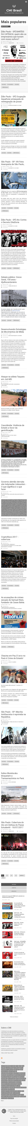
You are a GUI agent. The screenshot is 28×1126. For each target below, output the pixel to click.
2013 (20, 1065)
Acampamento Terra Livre (7, 1069)
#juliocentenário (5, 1065)
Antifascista (4, 1080)
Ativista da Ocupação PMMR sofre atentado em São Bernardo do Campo (13, 896)
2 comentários (10, 84)
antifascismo (23, 1078)
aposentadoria (12, 1082)
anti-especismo (11, 1078)
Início (14, 1116)
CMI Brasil (14, 10)
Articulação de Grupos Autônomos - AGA (11, 1085)
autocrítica (23, 1096)
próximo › (22, 875)
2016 (23, 1065)
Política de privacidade (14, 1120)
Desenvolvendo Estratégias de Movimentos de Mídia (13, 330)
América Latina (10, 1074)
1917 (17, 1065)
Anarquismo (14, 1076)
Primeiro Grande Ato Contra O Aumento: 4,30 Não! (19, 954)
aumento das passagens (7, 1096)
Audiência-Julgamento (15, 1094)
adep (21, 1069)
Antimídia (10, 1080)
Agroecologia (5, 1071)
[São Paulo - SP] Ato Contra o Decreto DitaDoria (13, 221)
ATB (23, 1091)
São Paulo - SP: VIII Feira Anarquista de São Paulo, (12, 162)
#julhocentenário (16, 310)
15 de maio (13, 1065)
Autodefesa (4, 1098)
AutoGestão (10, 1098)
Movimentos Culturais (14, 168)
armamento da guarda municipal (9, 1083)
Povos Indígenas (5, 384)
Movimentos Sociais (16, 105)
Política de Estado (9, 435)
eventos (14, 887)
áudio (22, 1094)
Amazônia (4, 1074)
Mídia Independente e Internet (15, 335)
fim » (3, 877)
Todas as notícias (14, 1016)
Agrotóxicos (12, 1071)
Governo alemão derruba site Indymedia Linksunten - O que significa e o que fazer (13, 486)
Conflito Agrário (12, 662)
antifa (17, 1078)
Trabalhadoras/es (13, 285)
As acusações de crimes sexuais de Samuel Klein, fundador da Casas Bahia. (13, 600)
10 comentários (10, 364)
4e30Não (3, 1067)
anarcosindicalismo (6, 1076)
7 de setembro (9, 1067)
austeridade (16, 1096)
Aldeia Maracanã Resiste (7, 1073)
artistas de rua (5, 1087)
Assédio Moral (11, 1089)
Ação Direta (16, 1069)
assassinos (4, 1089)
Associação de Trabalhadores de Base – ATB (11, 1091)
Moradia (10, 105)
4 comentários (10, 469)
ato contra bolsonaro (7, 1092)
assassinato (12, 1087)
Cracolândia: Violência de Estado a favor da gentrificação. (12, 428)
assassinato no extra (21, 1087)
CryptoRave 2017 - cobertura (9, 538)
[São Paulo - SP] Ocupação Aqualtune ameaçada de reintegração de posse (13, 99)
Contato (14, 1123)
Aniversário (4, 1078)
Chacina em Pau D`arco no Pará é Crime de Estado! (13, 657)
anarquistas (21, 1076)
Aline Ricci (22, 1073)
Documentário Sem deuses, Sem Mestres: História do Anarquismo (19, 963)
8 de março (16, 1067)
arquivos (14, 891)
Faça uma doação (14, 1118)
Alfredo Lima (16, 1073)
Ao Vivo (23, 1080)
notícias (17, 884)
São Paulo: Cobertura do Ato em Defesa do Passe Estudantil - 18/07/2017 (12, 825)
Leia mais (4, 85)
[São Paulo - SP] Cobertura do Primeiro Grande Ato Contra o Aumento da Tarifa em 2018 (19, 1008)
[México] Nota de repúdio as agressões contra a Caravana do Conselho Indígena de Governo (19, 988)
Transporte (11, 42)
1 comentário (10, 208)
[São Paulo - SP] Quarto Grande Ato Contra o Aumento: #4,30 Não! (19, 933)
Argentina (18, 1082)
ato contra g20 (16, 1092)
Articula (19, 1083)
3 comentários (10, 413)
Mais (2, 1100)
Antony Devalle (17, 1080)
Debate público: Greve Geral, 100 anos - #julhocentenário (11, 279)
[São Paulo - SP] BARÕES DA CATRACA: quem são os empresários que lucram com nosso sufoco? (13, 35)
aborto (21, 1067)
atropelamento (5, 1094)
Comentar (17, 84)
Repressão (11, 384)
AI (16, 1071)
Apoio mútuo (4, 1082)
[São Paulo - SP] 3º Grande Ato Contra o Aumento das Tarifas (19, 998)
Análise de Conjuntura (20, 1074)
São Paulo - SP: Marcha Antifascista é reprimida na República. (13, 714)
